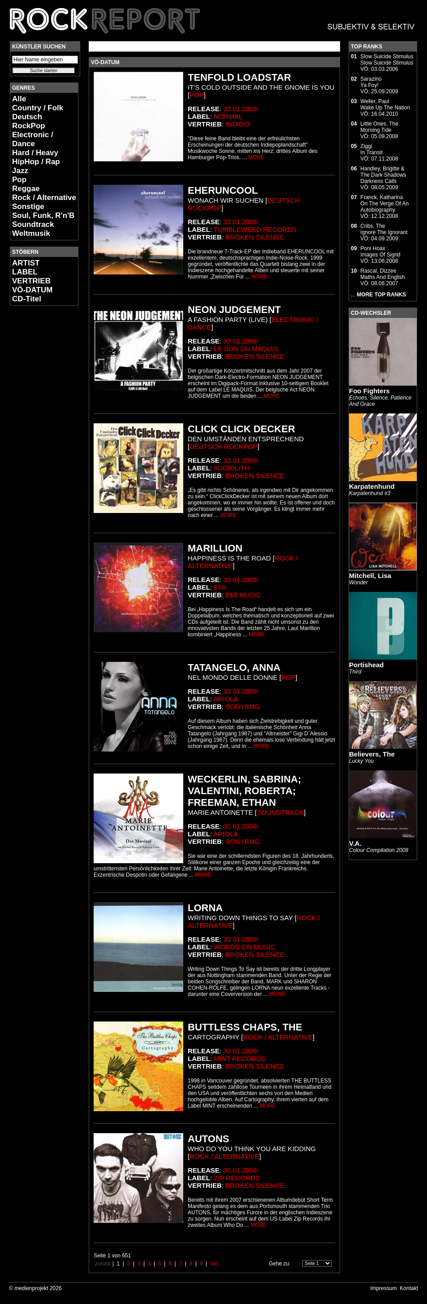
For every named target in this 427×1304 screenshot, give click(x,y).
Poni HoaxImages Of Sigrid (380, 251)
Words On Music (244, 947)
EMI (220, 587)
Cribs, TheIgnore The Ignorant (383, 229)
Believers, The (372, 754)
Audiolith (232, 468)
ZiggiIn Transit (371, 149)
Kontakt (409, 1288)
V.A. (355, 843)
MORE (256, 157)
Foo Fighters (369, 391)
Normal (228, 116)
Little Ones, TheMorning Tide (379, 127)
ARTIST (25, 263)
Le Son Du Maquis (246, 348)
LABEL (25, 272)
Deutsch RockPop (28, 121)
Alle (19, 99)
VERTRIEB (31, 281)
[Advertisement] (37, 446)
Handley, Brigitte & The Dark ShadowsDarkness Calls (383, 174)
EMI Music (243, 595)
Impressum (383, 1288)
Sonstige (28, 206)
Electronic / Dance (32, 139)
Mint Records (240, 1058)
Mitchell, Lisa (370, 575)
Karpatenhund (372, 486)
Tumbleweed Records (255, 229)
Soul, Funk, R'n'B (43, 215)
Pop (19, 179)
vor (214, 1264)
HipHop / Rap (36, 161)
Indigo (237, 124)
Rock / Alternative (44, 197)
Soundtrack (33, 224)
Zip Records (236, 1178)
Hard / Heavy (35, 152)
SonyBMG (242, 706)
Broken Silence (255, 237)
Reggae (25, 188)
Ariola (226, 699)
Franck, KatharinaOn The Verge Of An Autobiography (384, 203)
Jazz (20, 170)
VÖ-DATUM (32, 290)
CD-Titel (26, 299)
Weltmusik (31, 233)
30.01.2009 (240, 109)
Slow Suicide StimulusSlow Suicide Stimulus (386, 59)
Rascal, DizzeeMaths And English (382, 274)
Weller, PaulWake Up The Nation (385, 104)
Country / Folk (37, 108)
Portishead (366, 665)
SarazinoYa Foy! (370, 82)
